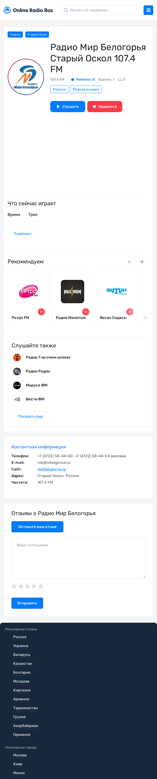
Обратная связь (19, 766)
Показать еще (31, 419)
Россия (59, 89)
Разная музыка (86, 89)
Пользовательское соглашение (33, 752)
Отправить (27, 606)
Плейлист (23, 234)
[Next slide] (141, 262)
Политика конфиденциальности (34, 759)
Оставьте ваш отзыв (37, 530)
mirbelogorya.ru (52, 472)
